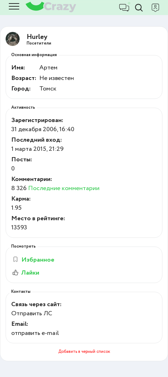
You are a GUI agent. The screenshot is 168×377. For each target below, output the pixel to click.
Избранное (33, 259)
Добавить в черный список (84, 352)
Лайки (25, 272)
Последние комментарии (64, 188)
